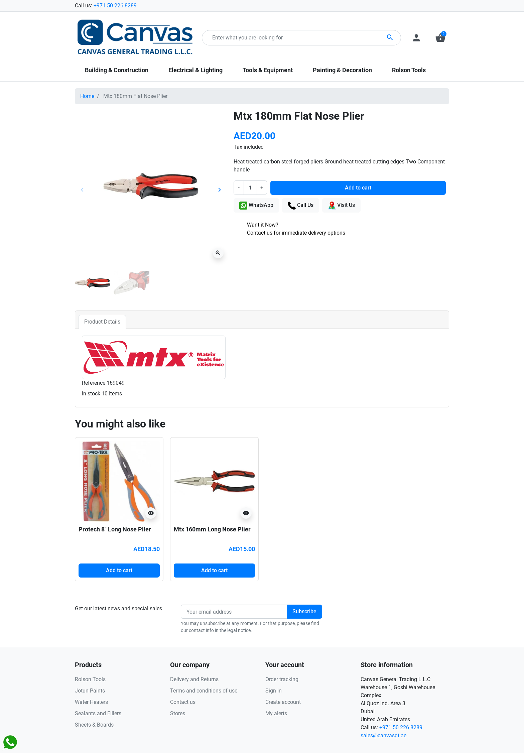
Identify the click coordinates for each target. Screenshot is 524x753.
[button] (440, 37)
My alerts (276, 713)
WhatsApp (256, 206)
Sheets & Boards (94, 725)
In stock (91, 393)
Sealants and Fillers (98, 713)
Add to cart (358, 187)
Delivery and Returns (194, 679)
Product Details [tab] (102, 322)
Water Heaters (91, 702)
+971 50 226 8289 (115, 5)
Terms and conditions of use (203, 690)
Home (87, 96)
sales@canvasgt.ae (383, 735)
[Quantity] (250, 187)
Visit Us (341, 206)
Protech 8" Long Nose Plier (115, 529)
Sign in (273, 690)
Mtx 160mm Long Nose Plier (212, 529)
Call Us (300, 206)
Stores (177, 713)
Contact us (182, 702)
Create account (283, 702)
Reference (93, 383)
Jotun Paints (90, 690)
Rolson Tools (90, 679)
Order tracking (281, 679)
